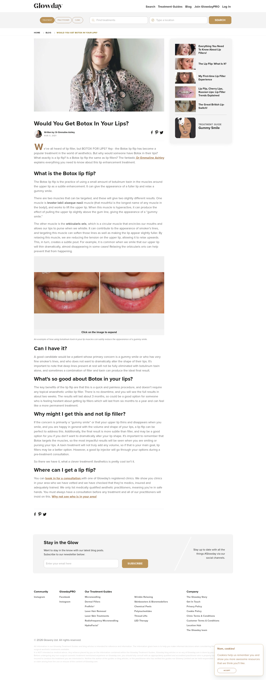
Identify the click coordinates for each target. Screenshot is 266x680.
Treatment (47, 20)
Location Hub (194, 625)
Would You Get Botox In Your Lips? (77, 32)
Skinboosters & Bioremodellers (151, 601)
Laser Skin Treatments (97, 616)
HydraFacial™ (92, 625)
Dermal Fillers (92, 601)
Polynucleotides (143, 611)
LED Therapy (141, 620)
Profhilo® (90, 606)
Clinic (77, 20)
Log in (226, 6)
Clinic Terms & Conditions (201, 616)
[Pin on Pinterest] (157, 134)
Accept (227, 671)
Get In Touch (193, 601)
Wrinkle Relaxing (143, 597)
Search (150, 6)
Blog (188, 6)
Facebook (64, 597)
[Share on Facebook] (152, 134)
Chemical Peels (142, 606)
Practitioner (63, 20)
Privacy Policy (194, 606)
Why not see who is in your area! (74, 496)
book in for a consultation (63, 478)
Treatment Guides (170, 6)
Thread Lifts (140, 616)
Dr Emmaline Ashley (149, 158)
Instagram (39, 597)
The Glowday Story (197, 597)
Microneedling (92, 597)
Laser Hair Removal (95, 611)
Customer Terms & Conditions (203, 620)
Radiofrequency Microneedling (101, 620)
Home (37, 32)
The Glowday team (197, 630)
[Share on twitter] (161, 134)
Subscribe (135, 563)
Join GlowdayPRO (207, 6)
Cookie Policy (194, 611)
